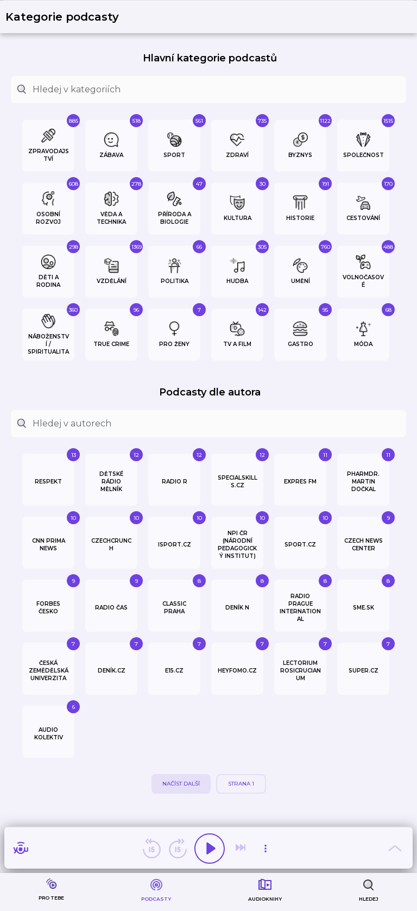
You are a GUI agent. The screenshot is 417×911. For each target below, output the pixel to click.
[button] (69, 17)
